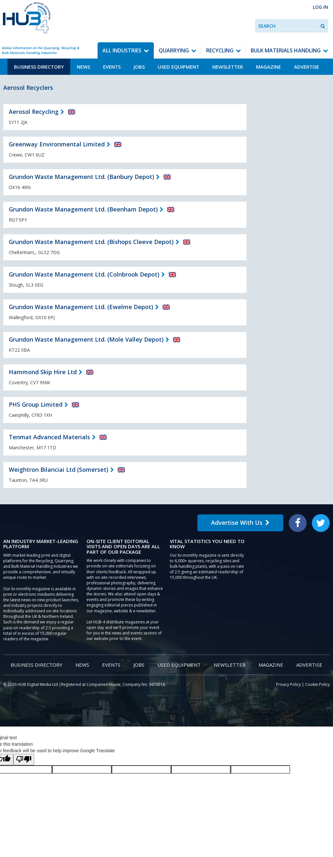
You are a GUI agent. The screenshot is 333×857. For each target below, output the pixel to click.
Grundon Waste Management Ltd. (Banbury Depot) (81, 177)
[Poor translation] (23, 759)
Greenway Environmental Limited (57, 144)
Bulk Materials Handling (286, 50)
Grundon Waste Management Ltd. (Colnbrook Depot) (84, 274)
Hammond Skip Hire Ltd (43, 372)
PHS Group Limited (35, 404)
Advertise (306, 66)
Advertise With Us (240, 522)
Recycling (219, 50)
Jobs (139, 66)
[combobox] (298, 25)
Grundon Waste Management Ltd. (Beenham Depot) (83, 209)
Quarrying (174, 50)
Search (266, 26)
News (83, 66)
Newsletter (227, 66)
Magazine (268, 66)
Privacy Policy (288, 684)
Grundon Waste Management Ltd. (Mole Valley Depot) (86, 339)
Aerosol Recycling (34, 112)
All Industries (121, 50)
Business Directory (39, 66)
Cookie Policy (317, 684)
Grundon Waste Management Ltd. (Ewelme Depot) (81, 307)
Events (112, 66)
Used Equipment (178, 66)
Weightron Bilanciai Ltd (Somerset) (58, 469)
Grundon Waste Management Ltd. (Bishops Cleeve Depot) (91, 242)
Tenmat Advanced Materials (49, 437)
